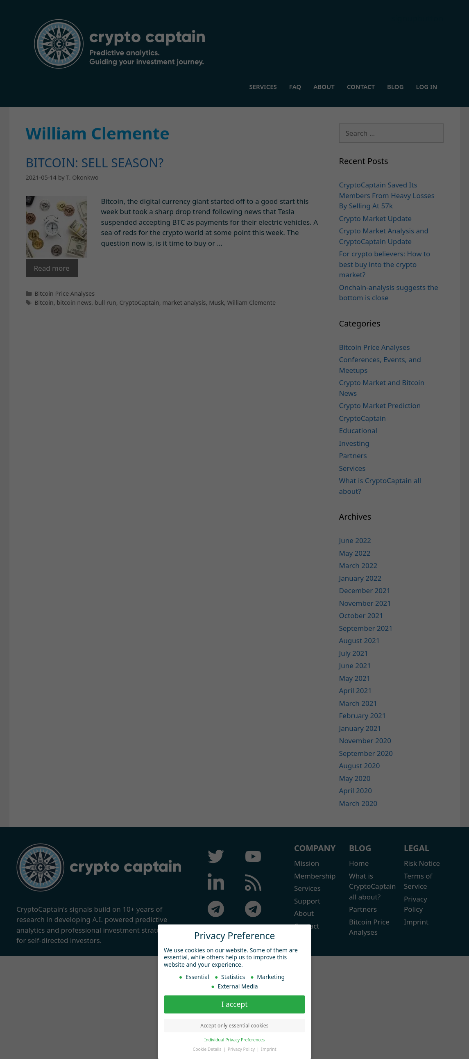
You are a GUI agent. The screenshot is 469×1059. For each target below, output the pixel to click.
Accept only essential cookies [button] (234, 1025)
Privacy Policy (242, 1049)
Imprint (268, 1049)
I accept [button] (234, 1004)
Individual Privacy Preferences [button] (234, 1040)
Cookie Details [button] (208, 1049)
